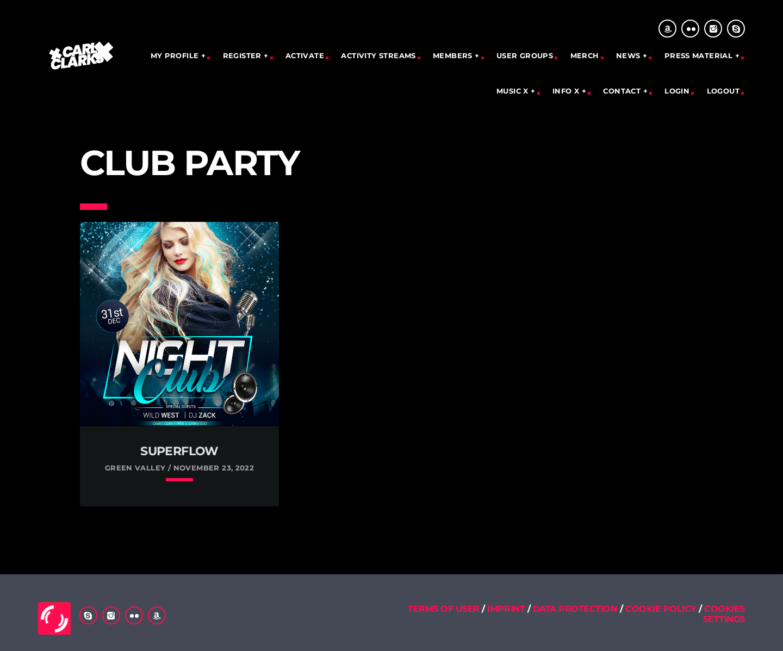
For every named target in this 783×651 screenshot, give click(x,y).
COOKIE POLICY (662, 609)
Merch (584, 55)
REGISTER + (246, 55)
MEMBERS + (456, 55)
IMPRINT (506, 609)
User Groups (524, 55)
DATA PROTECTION (575, 609)
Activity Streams (378, 55)
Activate (304, 55)
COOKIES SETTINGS (724, 614)
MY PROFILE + (178, 55)
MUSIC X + (516, 90)
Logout (723, 90)
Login (676, 90)
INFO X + (569, 90)
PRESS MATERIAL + (701, 55)
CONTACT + (625, 90)
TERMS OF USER (444, 609)
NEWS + (631, 55)
